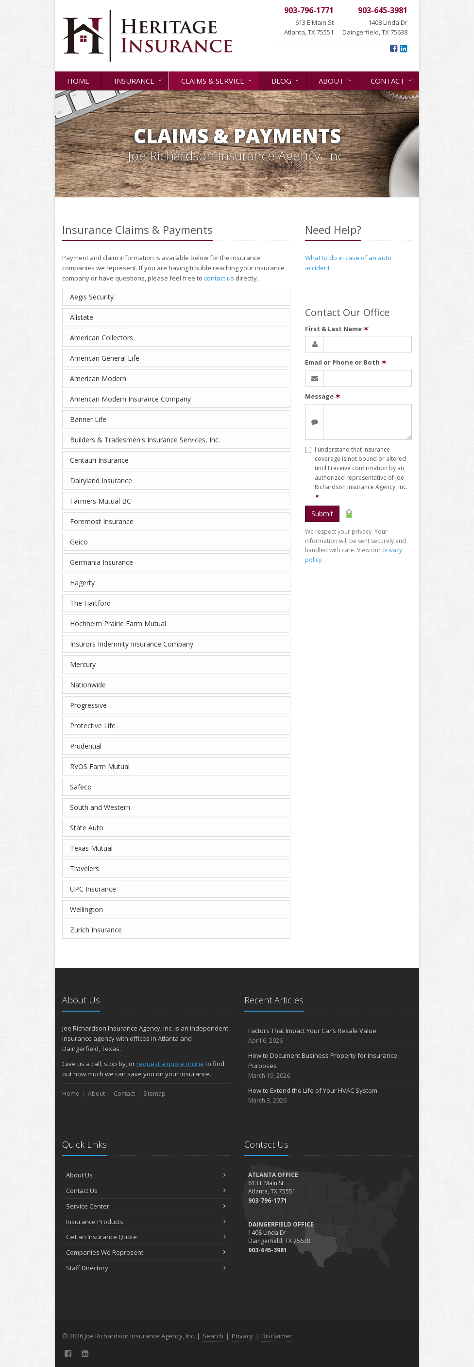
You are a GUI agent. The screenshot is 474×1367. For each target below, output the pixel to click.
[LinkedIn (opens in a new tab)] (403, 48)
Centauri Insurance (99, 460)
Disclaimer (276, 1336)
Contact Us (146, 1190)
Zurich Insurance (96, 929)
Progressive (88, 705)
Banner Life (88, 419)
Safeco (81, 786)
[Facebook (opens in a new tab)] (393, 48)
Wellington (86, 909)
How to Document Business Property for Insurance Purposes (328, 1065)
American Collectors (101, 337)
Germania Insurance (101, 562)
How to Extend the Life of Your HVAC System (328, 1095)
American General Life (104, 358)
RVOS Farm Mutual (100, 766)
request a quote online (170, 1063)
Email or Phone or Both (346, 362)
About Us (146, 1175)
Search (213, 1336)
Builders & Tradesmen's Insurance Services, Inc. (145, 439)
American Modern (98, 378)
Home (78, 81)
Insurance (139, 80)
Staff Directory (146, 1267)
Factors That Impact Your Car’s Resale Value (328, 1035)
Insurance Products (146, 1221)
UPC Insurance (93, 889)
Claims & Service (217, 80)
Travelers (84, 868)
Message (322, 396)
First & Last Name (337, 328)
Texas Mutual (91, 848)
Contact (392, 80)
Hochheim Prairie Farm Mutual (118, 623)
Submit (322, 513)
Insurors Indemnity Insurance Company (131, 643)
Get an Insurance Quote (146, 1236)
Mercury (83, 664)
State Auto (86, 827)
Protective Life (93, 725)
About (336, 80)
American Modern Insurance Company (130, 398)
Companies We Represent (146, 1252)
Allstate (81, 317)
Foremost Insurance (102, 521)
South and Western (100, 807)
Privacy (242, 1336)
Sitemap (154, 1093)
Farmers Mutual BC (100, 501)
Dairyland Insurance (101, 480)
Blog (286, 80)
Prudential (86, 746)
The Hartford (90, 603)
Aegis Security (92, 296)
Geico (79, 541)
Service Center (146, 1206)
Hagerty (82, 582)
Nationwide (88, 684)
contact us (219, 278)
